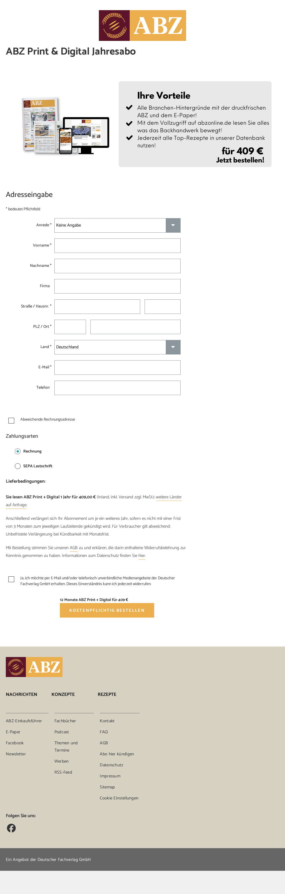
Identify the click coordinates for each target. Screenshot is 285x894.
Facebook (15, 743)
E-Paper (13, 732)
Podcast (61, 732)
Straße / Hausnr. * (36, 306)
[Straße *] (97, 306)
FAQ (104, 732)
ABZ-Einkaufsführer (24, 721)
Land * (45, 347)
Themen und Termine (66, 746)
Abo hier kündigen (117, 754)
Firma (45, 286)
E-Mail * (44, 367)
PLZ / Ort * (42, 327)
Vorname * (42, 245)
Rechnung (28, 451)
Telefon (43, 388)
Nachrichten (21, 694)
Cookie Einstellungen (119, 798)
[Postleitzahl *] (70, 327)
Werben (61, 761)
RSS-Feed (63, 772)
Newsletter (16, 754)
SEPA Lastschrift (33, 466)
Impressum (110, 776)
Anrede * (43, 225)
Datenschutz (111, 765)
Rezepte (107, 694)
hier (141, 555)
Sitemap (107, 787)
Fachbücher (65, 721)
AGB (74, 547)
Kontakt (107, 721)
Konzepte (63, 694)
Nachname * (40, 266)
